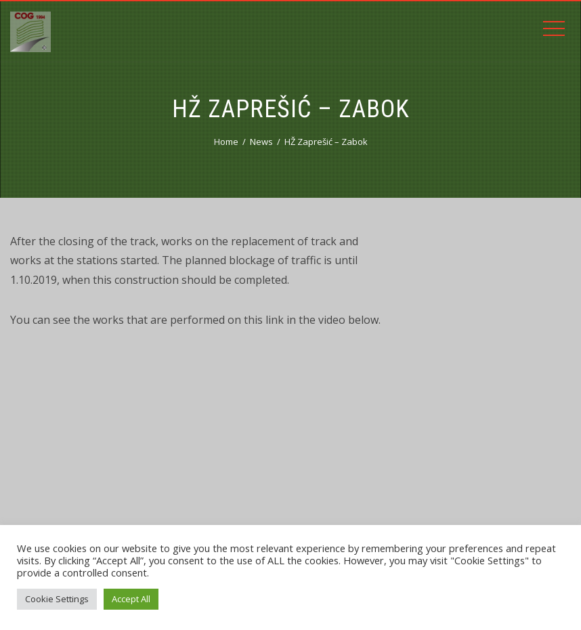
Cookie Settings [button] (57, 599)
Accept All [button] (131, 599)
